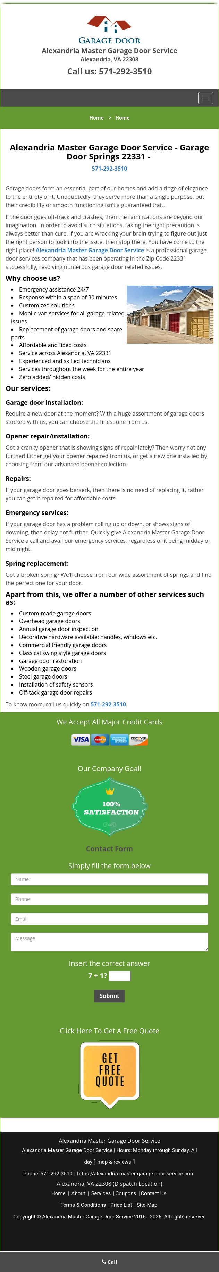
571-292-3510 (125, 71)
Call (109, 1261)
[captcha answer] (120, 976)
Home (96, 117)
